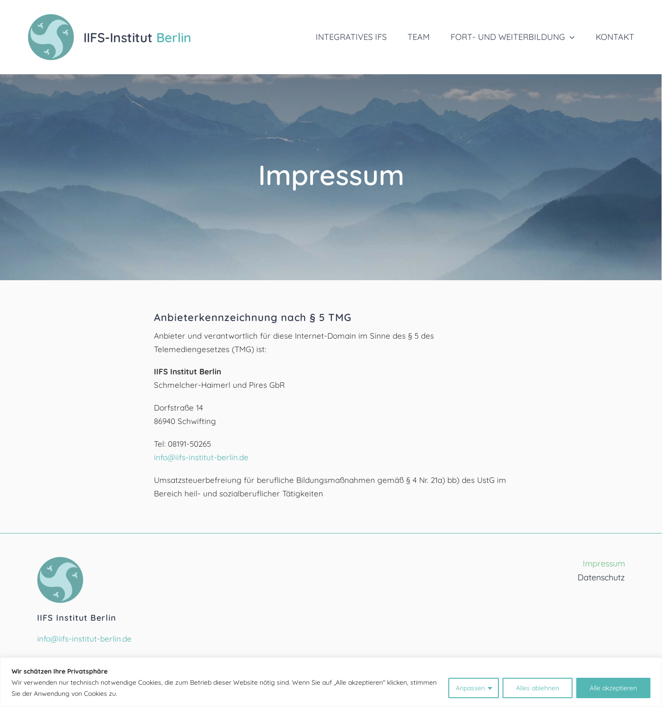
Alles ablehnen (537, 688)
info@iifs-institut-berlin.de (201, 457)
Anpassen (470, 688)
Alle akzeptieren (613, 688)
